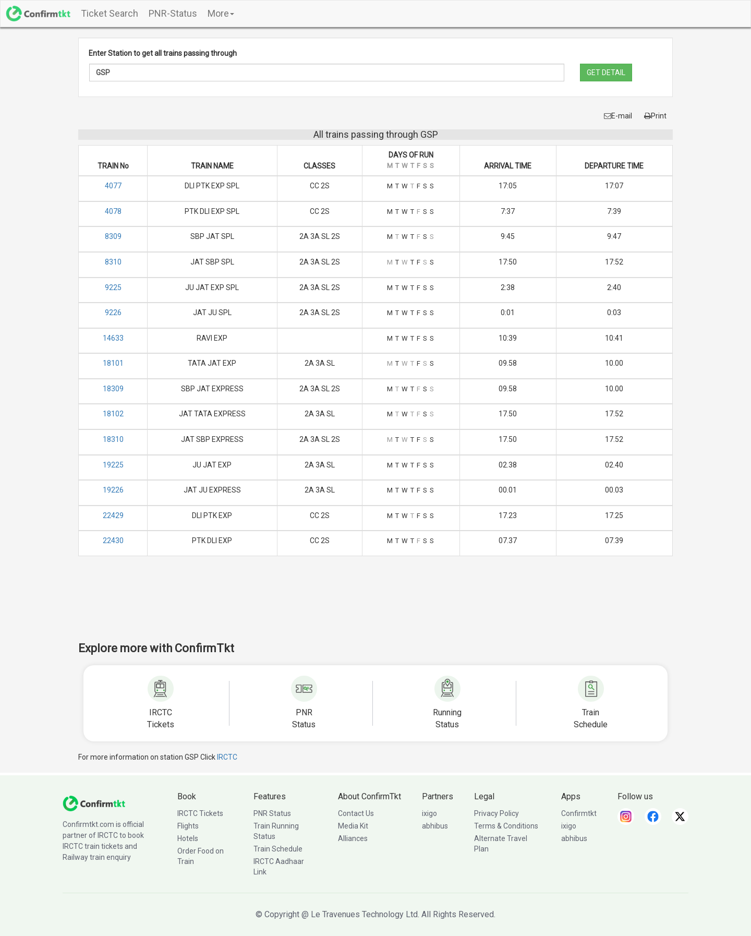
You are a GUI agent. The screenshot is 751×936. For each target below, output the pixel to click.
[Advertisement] (375, 605)
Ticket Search (109, 13)
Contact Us (356, 813)
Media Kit (353, 826)
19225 (113, 465)
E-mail (618, 116)
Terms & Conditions (506, 826)
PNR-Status (173, 13)
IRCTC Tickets (200, 813)
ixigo (429, 813)
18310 (113, 439)
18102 (113, 414)
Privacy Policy (496, 813)
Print (655, 116)
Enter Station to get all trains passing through (163, 53)
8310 (113, 262)
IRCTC (227, 757)
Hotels (187, 838)
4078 (113, 211)
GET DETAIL (606, 72)
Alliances (353, 838)
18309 (113, 389)
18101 (113, 363)
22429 (113, 515)
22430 (113, 540)
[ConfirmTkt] (94, 802)
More (221, 13)
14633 (113, 338)
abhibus (435, 826)
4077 (113, 186)
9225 (113, 287)
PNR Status (272, 813)
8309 (113, 236)
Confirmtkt (579, 813)
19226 (113, 490)
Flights (188, 826)
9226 (113, 312)
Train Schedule (277, 849)
